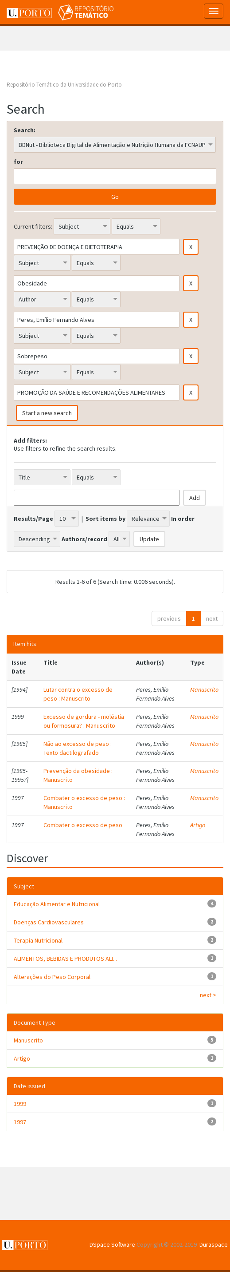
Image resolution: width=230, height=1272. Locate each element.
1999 (20, 1104)
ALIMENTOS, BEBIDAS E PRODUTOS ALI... (65, 959)
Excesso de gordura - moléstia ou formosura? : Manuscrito (83, 721)
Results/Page (33, 519)
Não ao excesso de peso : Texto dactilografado (77, 748)
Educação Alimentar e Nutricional (57, 904)
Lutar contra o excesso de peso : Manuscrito (78, 694)
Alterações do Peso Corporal (52, 977)
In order (183, 519)
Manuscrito (204, 689)
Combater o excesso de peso (82, 825)
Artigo (197, 825)
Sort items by (105, 519)
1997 (20, 1122)
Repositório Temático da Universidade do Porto (64, 84)
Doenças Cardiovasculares (49, 922)
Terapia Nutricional (38, 940)
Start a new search (47, 413)
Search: (24, 130)
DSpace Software (112, 1244)
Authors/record (84, 539)
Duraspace (213, 1244)
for (18, 162)
